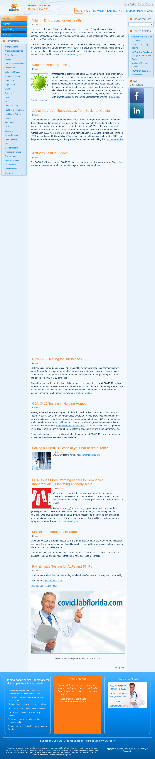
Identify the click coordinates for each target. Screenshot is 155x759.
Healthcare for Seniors (14, 110)
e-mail (118, 701)
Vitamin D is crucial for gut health (56, 20)
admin (37, 24)
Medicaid (9, 143)
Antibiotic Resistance (14, 51)
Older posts (117, 667)
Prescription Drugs (13, 152)
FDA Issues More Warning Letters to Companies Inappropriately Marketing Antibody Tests (68, 482)
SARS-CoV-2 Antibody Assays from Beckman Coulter (71, 111)
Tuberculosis (10, 165)
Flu (6, 101)
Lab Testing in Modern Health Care (130, 10)
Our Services (95, 10)
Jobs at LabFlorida (73, 741)
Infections (9, 131)
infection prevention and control (71, 425)
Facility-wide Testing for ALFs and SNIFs (62, 566)
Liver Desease (11, 139)
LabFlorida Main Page (51, 741)
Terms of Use (91, 741)
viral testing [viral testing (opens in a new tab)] (71, 419)
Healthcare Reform (13, 114)
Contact (119, 706)
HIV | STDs (10, 122)
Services (7, 24)
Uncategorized (11, 169)
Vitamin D (9, 173)
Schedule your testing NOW (44, 586)
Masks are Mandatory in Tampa (55, 532)
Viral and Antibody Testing (51, 65)
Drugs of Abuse (11, 93)
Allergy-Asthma (11, 47)
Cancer (8, 59)
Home (79, 10)
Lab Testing (8, 29)
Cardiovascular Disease (15, 63)
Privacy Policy (107, 741)
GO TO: (7, 35)
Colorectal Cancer (12, 72)
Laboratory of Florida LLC (128, 748)
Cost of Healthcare (13, 76)
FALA (7, 97)
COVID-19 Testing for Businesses (57, 359)
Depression (10, 84)
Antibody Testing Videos (50, 153)
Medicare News (11, 148)
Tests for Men (11, 156)
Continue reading (71, 54)
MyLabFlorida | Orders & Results (138, 4)
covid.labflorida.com (52, 580)
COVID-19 (9, 80)
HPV (7, 127)
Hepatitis (8, 118)
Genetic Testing (11, 106)
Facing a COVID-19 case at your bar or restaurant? (70, 448)
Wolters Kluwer (49, 39)
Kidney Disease (11, 135)
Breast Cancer (11, 55)
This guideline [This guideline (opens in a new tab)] (37, 434)
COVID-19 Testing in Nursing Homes (59, 403)
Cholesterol (10, 68)
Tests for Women (12, 160)
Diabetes (8, 89)
